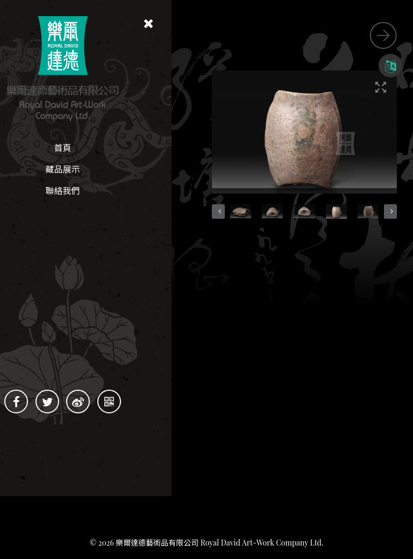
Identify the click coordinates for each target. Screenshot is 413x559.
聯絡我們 (97, 190)
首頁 (96, 147)
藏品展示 (97, 169)
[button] (315, 145)
